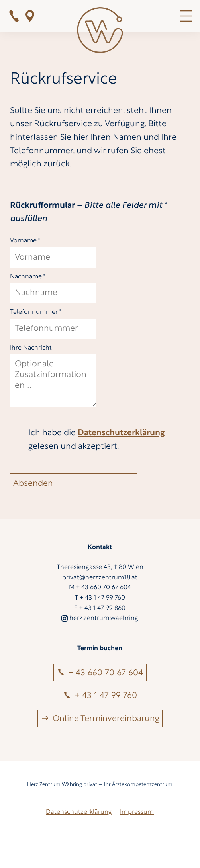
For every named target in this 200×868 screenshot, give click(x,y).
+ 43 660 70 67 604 (106, 673)
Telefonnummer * (35, 312)
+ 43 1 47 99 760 (14, 16)
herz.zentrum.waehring (99, 618)
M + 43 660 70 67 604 (100, 587)
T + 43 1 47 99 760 (100, 598)
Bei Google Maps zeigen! (30, 16)
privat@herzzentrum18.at (99, 578)
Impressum (137, 812)
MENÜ (186, 16)
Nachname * (27, 277)
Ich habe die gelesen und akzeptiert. (96, 439)
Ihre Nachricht (31, 348)
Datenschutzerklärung (121, 433)
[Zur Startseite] (100, 32)
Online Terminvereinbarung (106, 719)
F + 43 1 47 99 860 (99, 608)
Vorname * (25, 241)
